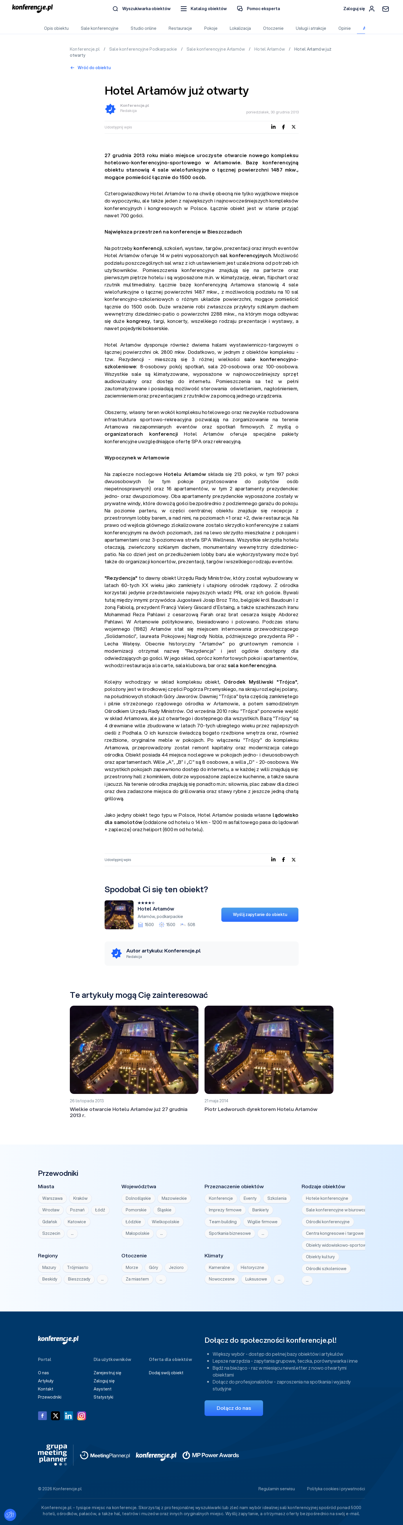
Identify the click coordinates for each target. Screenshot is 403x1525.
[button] (204, 9)
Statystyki (103, 1397)
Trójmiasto (77, 1267)
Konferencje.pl (85, 49)
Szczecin (51, 1233)
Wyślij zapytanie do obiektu (260, 914)
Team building (223, 1222)
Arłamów (146, 916)
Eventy (250, 1198)
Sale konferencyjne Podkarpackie (143, 49)
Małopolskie (137, 1233)
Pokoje (211, 28)
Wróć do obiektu (90, 68)
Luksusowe (256, 1279)
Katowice (77, 1222)
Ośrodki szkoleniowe (326, 1269)
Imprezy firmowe (225, 1210)
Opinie (344, 28)
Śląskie (164, 1210)
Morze (132, 1267)
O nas (43, 1373)
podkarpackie (170, 916)
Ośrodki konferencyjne (328, 1222)
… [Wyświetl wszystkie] (72, 1233)
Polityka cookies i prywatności (336, 1489)
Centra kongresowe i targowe (335, 1233)
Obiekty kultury (320, 1257)
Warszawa (52, 1198)
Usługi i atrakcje (311, 28)
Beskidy (49, 1279)
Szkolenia (277, 1198)
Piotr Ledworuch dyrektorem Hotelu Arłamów (261, 1109)
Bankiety (260, 1210)
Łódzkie (133, 1222)
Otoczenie (273, 28)
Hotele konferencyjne (327, 1198)
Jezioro (176, 1267)
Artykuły (46, 1381)
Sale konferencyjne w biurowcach (338, 1210)
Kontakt (45, 1389)
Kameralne (219, 1267)
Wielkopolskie (165, 1222)
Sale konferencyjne (99, 28)
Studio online (143, 28)
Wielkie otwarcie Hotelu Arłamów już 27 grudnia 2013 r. (128, 1112)
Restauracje (180, 28)
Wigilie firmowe (262, 1222)
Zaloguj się (104, 1381)
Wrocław (50, 1210)
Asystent (103, 1389)
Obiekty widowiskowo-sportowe (337, 1245)
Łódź (100, 1210)
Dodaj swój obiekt (166, 1373)
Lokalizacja (240, 28)
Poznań (77, 1210)
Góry (153, 1267)
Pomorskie (136, 1210)
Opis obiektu (56, 28)
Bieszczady (79, 1279)
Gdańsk (49, 1222)
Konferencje (221, 1198)
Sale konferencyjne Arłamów (216, 49)
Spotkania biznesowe (230, 1233)
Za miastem (137, 1279)
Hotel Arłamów (270, 49)
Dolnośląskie (138, 1198)
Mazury (49, 1267)
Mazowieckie (174, 1198)
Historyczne (252, 1267)
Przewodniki (49, 1397)
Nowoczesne (222, 1279)
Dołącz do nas (234, 1408)
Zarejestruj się (107, 1373)
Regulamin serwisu (276, 1489)
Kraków (80, 1198)
